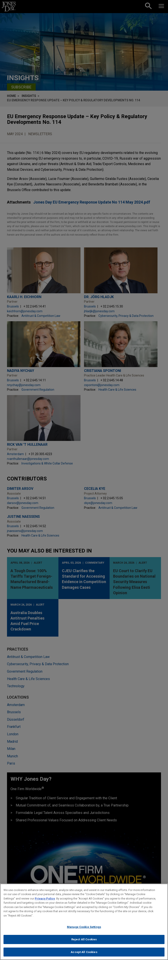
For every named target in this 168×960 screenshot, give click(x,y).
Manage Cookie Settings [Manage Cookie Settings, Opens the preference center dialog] (84, 929)
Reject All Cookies (84, 941)
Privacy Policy (45, 901)
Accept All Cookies (84, 954)
